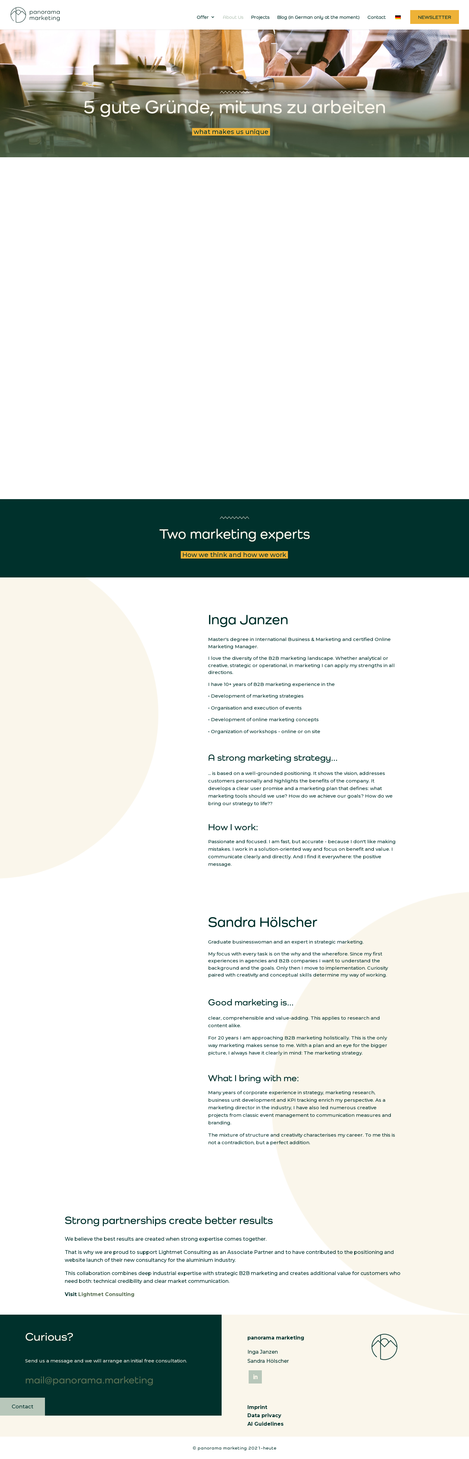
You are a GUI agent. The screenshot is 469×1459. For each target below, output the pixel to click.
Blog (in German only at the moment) (318, 17)
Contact (376, 17)
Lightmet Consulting (106, 1295)
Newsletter (434, 17)
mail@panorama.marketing (89, 1380)
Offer (203, 17)
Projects (260, 17)
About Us (233, 17)
